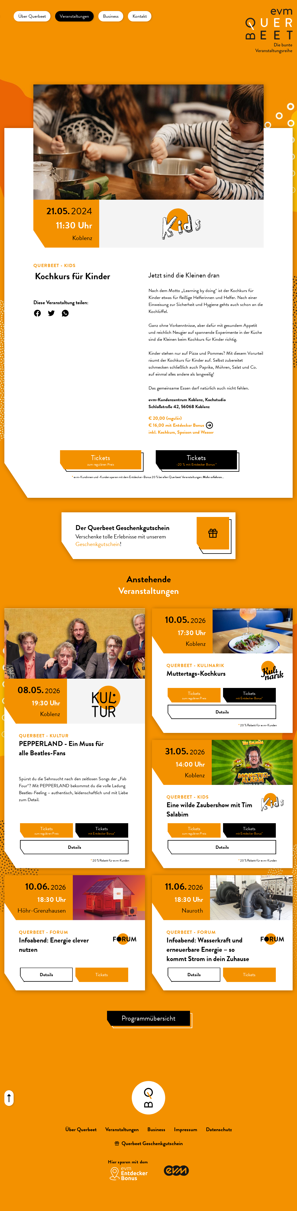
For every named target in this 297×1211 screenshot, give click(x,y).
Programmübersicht (148, 1018)
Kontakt (140, 16)
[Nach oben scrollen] (9, 1098)
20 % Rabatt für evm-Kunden (110, 860)
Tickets (101, 460)
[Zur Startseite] (266, 31)
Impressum (185, 1129)
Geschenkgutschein (97, 544)
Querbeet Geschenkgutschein (152, 1143)
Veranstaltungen (74, 16)
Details (74, 847)
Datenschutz (219, 1129)
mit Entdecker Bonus (184, 425)
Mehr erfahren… (213, 477)
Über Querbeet (32, 16)
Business (111, 16)
